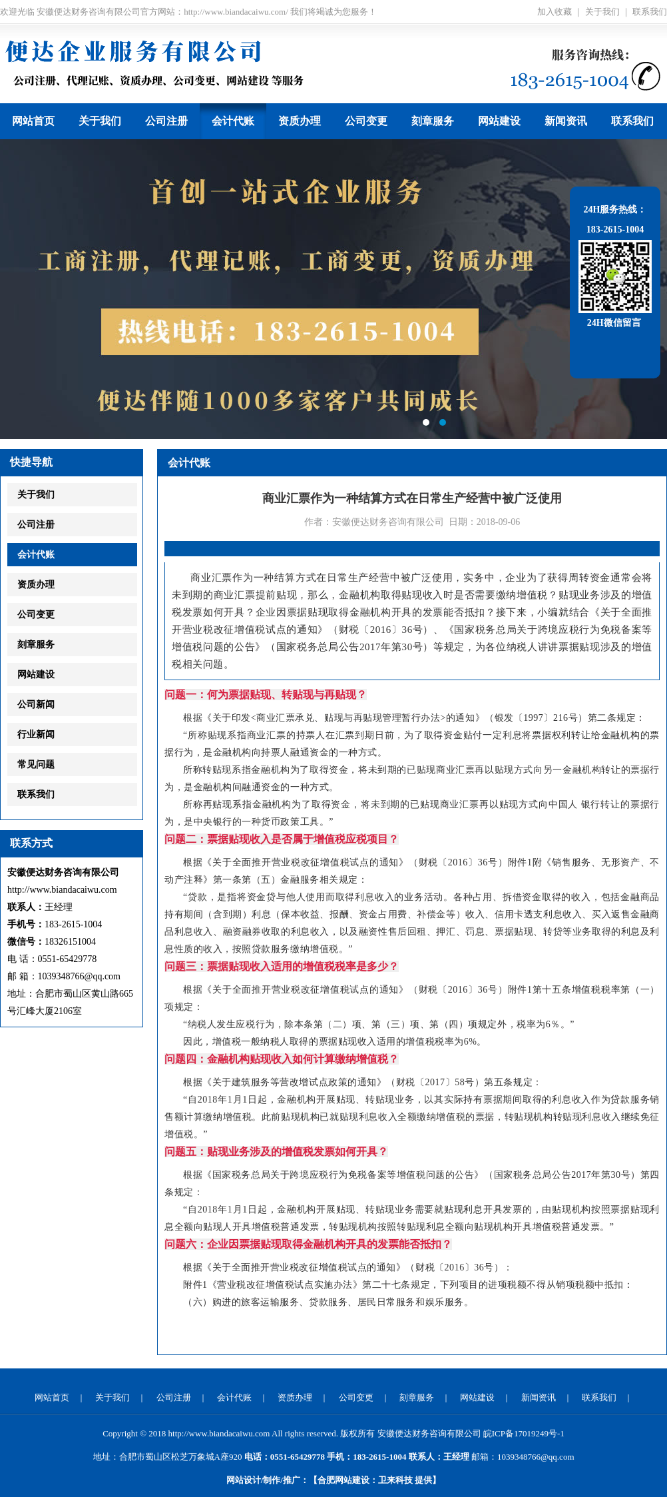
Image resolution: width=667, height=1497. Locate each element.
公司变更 (366, 121)
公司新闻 (36, 705)
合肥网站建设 (343, 1480)
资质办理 (299, 121)
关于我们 (602, 12)
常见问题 (36, 764)
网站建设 (499, 121)
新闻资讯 (566, 121)
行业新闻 (36, 735)
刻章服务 (432, 121)
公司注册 (166, 121)
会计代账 (233, 121)
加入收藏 (554, 12)
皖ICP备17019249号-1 (523, 1433)
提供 (405, 1480)
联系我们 (649, 12)
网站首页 (33, 121)
